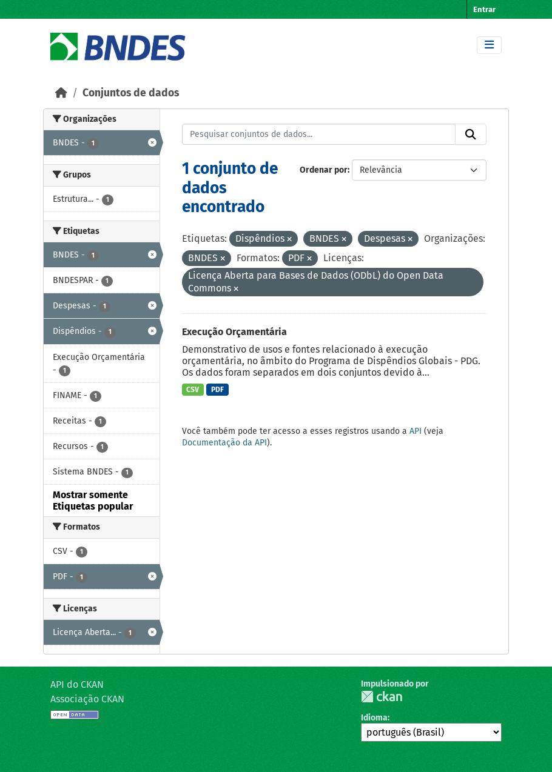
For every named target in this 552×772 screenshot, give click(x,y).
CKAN (381, 696)
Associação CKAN (87, 699)
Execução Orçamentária (234, 332)
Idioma (374, 718)
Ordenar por (324, 170)
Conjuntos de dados (130, 93)
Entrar (484, 9)
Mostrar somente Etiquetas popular (93, 500)
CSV (192, 389)
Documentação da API (224, 443)
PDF (217, 389)
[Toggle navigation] (489, 45)
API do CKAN (77, 684)
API (415, 431)
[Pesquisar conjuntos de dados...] (319, 134)
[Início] (61, 93)
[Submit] (470, 134)
